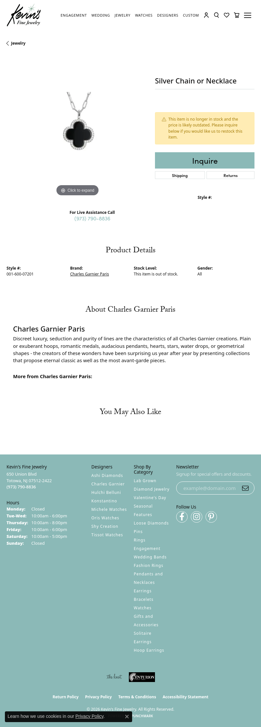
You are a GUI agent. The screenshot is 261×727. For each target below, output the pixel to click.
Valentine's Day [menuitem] (150, 497)
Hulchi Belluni (106, 492)
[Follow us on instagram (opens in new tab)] (196, 517)
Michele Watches (109, 509)
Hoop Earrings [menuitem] (149, 650)
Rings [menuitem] (140, 540)
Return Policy (66, 697)
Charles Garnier (108, 484)
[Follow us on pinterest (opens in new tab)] (211, 517)
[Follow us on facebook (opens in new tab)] (182, 517)
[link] (74, 15)
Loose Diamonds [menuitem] (151, 523)
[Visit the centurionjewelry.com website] (142, 677)
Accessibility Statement (185, 697)
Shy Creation (104, 526)
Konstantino (104, 501)
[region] (77, 127)
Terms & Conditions (137, 697)
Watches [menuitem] (142, 608)
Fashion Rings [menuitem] (148, 565)
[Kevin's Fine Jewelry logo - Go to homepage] (24, 15)
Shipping (180, 175)
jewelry (18, 43)
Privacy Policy (98, 697)
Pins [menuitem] (138, 531)
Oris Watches (105, 518)
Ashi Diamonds (107, 475)
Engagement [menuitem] (147, 548)
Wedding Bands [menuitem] (150, 557)
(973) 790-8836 (92, 218)
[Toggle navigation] (248, 15)
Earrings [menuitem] (143, 591)
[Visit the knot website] (114, 677)
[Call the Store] (21, 487)
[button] (206, 15)
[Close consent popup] (127, 717)
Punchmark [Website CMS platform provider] (142, 716)
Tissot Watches (107, 535)
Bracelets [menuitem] (143, 599)
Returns (230, 175)
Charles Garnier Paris (89, 274)
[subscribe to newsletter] (245, 488)
